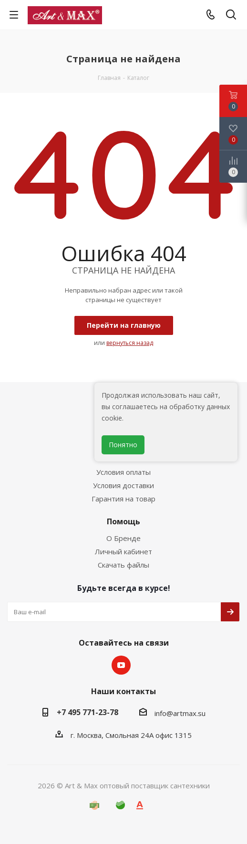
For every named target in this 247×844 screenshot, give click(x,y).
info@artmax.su (180, 713)
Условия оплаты (123, 472)
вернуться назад (129, 343)
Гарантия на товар (123, 498)
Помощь (123, 521)
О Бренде (123, 538)
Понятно (123, 444)
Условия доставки (123, 485)
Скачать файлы (123, 564)
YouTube (121, 665)
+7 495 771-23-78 (87, 712)
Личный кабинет (123, 551)
